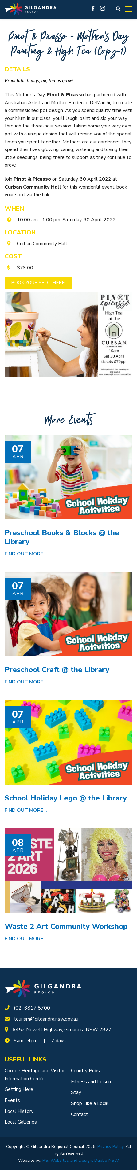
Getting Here (19, 1089)
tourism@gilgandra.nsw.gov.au (46, 1019)
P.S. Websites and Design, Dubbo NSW (80, 1160)
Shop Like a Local (90, 1103)
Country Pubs (85, 1070)
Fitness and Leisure (92, 1081)
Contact (79, 1114)
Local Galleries (21, 1122)
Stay (76, 1092)
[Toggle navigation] (128, 9)
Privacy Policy (110, 1147)
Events (12, 1100)
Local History (19, 1111)
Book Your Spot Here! (38, 283)
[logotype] (43, 988)
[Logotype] (31, 9)
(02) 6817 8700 (32, 1008)
